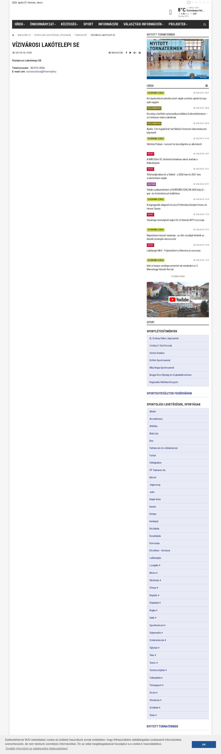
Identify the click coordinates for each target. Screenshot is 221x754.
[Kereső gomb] (204, 24)
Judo (152, 492)
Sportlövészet (157, 625)
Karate (153, 506)
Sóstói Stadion (157, 353)
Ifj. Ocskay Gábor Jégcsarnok (164, 338)
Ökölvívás (154, 580)
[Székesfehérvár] (44, 12)
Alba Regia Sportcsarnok (162, 367)
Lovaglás (154, 565)
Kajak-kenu (155, 499)
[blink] (207, 2)
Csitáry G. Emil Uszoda (161, 345)
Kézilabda (154, 528)
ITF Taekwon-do (158, 470)
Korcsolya (155, 543)
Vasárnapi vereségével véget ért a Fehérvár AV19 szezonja (175, 220)
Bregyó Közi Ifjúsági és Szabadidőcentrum (170, 374)
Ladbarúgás (155, 557)
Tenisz (153, 662)
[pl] (196, 2)
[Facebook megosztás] (126, 52)
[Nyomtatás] (140, 52)
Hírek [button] (20, 25)
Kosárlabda (155, 536)
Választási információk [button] (143, 25)
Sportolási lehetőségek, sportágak (52, 35)
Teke (152, 655)
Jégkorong (155, 484)
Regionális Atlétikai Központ (164, 382)
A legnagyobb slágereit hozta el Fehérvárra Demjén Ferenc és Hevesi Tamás (177, 206)
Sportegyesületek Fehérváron (169, 393)
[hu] (189, 2)
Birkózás (154, 433)
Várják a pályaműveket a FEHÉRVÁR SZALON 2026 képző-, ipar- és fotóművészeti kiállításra (176, 191)
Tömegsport (80, 35)
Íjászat (153, 477)
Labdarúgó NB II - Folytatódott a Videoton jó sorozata (173, 250)
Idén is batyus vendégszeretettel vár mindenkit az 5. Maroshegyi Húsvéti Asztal (172, 267)
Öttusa (153, 587)
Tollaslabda (155, 677)
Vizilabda (154, 707)
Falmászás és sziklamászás (164, 448)
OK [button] (204, 744)
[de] (200, 2)
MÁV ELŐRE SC (24, 35)
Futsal (153, 455)
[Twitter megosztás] (130, 52)
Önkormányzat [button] (43, 25)
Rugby (153, 610)
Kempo (153, 513)
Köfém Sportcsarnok (160, 360)
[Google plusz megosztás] (134, 52)
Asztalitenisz (156, 418)
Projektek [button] (178, 25)
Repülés (153, 595)
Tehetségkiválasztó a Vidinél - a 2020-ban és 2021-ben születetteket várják (174, 176)
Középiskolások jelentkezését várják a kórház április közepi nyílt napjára (176, 100)
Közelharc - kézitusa (160, 550)
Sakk (152, 617)
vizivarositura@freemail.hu (41, 71)
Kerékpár (154, 521)
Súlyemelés (155, 632)
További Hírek (178, 276)
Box (151, 440)
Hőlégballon (155, 462)
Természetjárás (157, 670)
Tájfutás (154, 647)
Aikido (153, 411)
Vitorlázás (155, 700)
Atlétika (153, 426)
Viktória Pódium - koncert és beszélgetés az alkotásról (174, 144)
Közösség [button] (69, 25)
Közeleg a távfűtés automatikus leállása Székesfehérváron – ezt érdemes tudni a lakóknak (177, 115)
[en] (192, 2)
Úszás (153, 692)
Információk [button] (108, 24)
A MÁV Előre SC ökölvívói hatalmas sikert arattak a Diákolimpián (172, 161)
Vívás (152, 715)
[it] (204, 2)
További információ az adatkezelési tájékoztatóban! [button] (37, 748)
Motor (153, 572)
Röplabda (154, 602)
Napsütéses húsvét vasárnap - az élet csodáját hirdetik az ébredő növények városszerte (175, 237)
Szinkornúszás (157, 640)
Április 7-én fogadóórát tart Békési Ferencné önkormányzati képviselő (176, 130)
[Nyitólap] (13, 35)
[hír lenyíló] (206, 85)
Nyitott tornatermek (162, 726)
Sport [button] (88, 24)
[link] (178, 59)
